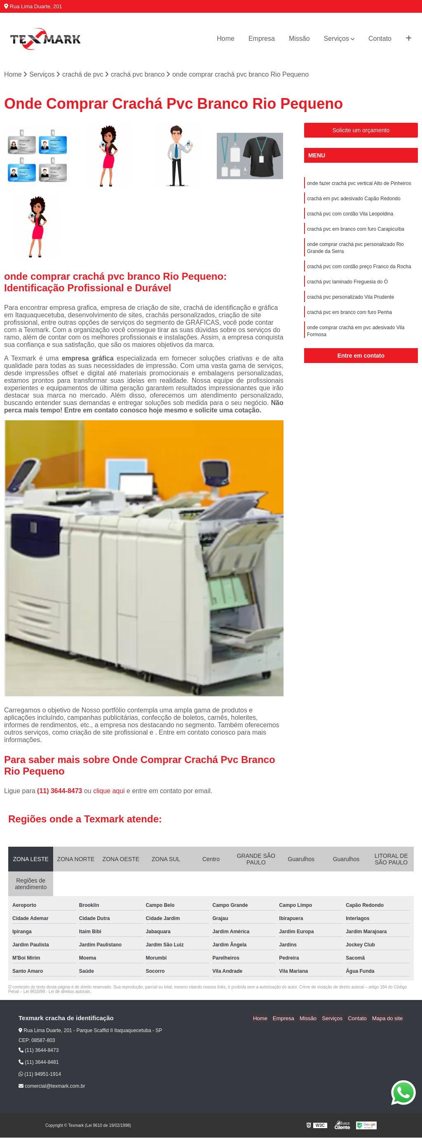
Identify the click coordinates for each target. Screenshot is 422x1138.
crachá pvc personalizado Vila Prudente (350, 301)
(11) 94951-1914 (40, 1074)
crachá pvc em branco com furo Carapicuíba (355, 231)
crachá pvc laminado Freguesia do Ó (347, 285)
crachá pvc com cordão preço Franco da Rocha (359, 269)
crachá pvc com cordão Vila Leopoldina (350, 215)
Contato (380, 38)
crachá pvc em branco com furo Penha (349, 316)
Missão (299, 38)
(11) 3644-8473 (60, 791)
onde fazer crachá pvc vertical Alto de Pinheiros (359, 184)
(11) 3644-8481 (39, 1062)
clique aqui (109, 791)
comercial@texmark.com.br (52, 1086)
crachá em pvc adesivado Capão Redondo (354, 199)
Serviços (336, 38)
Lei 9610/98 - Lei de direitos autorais (56, 992)
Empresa (262, 38)
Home (225, 38)
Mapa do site (388, 1019)
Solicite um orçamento (361, 130)
